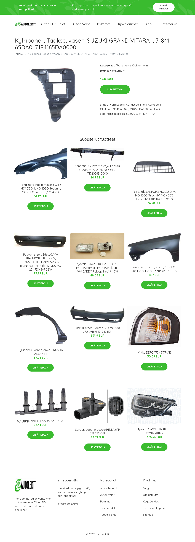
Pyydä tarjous (164, 7)
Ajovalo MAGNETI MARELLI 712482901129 (154, 432)
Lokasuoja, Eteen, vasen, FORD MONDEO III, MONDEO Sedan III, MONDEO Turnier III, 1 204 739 (40, 189)
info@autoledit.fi (68, 505)
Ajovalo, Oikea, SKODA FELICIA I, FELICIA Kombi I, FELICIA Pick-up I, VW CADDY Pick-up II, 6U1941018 (97, 269)
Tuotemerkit (168, 25)
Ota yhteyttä (150, 496)
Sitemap (148, 516)
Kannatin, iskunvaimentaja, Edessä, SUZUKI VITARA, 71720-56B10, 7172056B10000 (97, 171)
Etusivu (19, 55)
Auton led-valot (109, 490)
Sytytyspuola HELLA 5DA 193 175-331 (40, 422)
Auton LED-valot (53, 25)
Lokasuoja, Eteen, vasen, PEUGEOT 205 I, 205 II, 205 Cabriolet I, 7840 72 (154, 270)
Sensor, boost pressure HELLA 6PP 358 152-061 (97, 433)
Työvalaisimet (127, 25)
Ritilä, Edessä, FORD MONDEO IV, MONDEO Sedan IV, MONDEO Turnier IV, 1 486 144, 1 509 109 (154, 197)
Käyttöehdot (151, 503)
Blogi (148, 25)
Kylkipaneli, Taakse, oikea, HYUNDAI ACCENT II (40, 353)
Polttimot (103, 25)
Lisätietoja (115, 91)
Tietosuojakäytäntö (155, 509)
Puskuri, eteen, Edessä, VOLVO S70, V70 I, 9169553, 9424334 (97, 331)
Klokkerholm (140, 67)
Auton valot (81, 25)
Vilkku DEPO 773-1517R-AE (154, 354)
